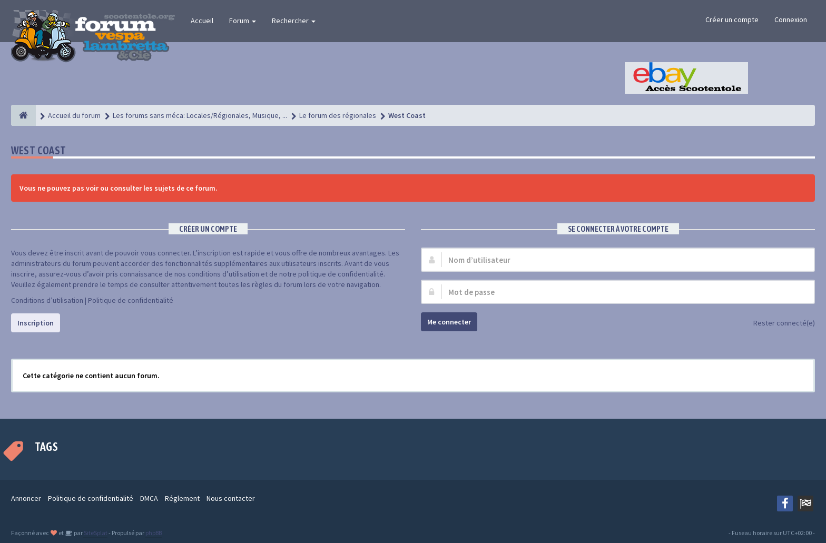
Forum (242, 20)
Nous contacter (230, 498)
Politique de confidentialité (130, 300)
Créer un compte (732, 19)
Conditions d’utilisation (47, 300)
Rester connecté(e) (778, 323)
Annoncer (26, 498)
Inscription (35, 323)
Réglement (182, 498)
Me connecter (449, 322)
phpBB (153, 533)
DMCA (149, 498)
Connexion (790, 19)
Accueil (202, 20)
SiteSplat (95, 533)
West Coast (38, 150)
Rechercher (294, 20)
